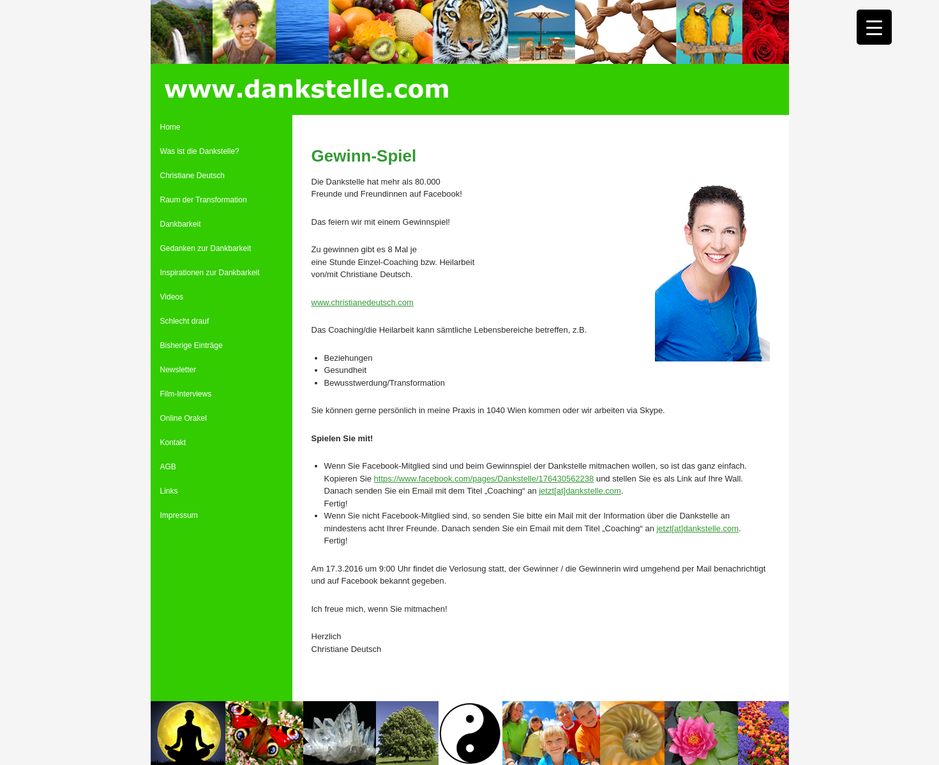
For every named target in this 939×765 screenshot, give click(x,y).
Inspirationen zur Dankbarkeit (210, 272)
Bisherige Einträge (191, 345)
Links (169, 491)
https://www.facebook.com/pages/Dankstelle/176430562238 (484, 478)
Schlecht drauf (184, 321)
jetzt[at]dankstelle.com (580, 491)
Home (170, 127)
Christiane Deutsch (192, 175)
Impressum (179, 515)
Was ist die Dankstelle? (199, 151)
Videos (171, 296)
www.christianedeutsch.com (363, 302)
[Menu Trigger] (874, 27)
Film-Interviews (186, 394)
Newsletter (178, 369)
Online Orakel (183, 418)
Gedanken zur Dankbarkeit (206, 248)
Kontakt (173, 442)
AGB (168, 466)
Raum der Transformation (203, 199)
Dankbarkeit (180, 224)
